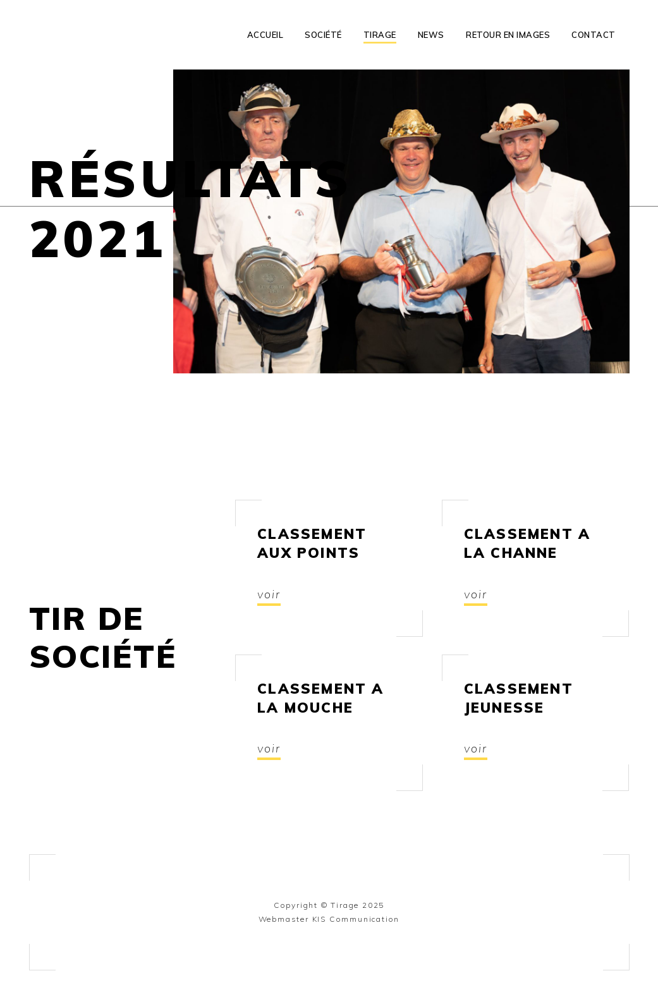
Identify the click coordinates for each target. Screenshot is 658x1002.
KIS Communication (356, 919)
